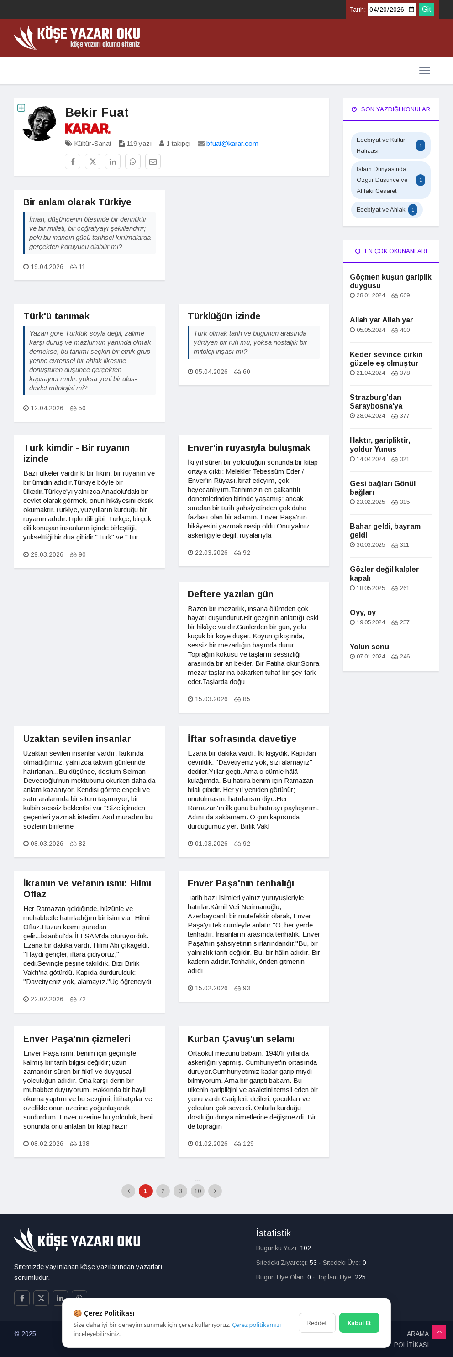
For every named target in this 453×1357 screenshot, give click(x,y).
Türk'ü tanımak (56, 316)
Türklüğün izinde (224, 316)
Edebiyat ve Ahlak (387, 210)
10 (197, 1191)
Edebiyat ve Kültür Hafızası (391, 145)
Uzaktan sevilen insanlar (77, 739)
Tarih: (357, 9)
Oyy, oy (363, 612)
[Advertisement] (254, 247)
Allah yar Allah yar (381, 320)
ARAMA (418, 1333)
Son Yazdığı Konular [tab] (391, 109)
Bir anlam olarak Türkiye (77, 202)
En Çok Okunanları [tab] (391, 251)
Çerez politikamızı (256, 1325)
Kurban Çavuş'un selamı (241, 1039)
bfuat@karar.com (232, 143)
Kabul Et (359, 1323)
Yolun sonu (369, 647)
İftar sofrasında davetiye (242, 739)
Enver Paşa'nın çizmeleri (77, 1039)
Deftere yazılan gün (231, 594)
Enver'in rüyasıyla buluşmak (249, 448)
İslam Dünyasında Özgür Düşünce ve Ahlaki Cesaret (391, 180)
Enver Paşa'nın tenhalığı (241, 883)
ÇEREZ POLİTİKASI (399, 1344)
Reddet (317, 1323)
